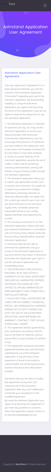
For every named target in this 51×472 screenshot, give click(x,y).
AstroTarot (21, 464)
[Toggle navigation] (45, 5)
